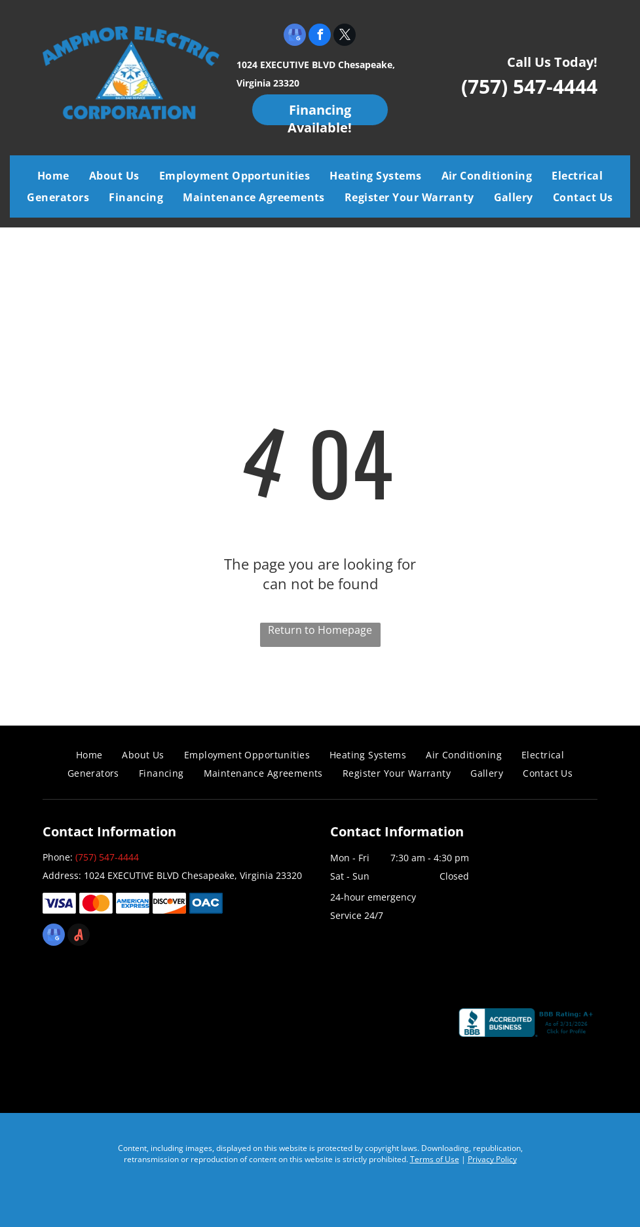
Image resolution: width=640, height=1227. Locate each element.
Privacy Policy (492, 1159)
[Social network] (78, 936)
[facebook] (320, 36)
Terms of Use (434, 1159)
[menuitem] (53, 175)
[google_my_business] (295, 36)
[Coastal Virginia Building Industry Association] (116, 1027)
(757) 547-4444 (529, 86)
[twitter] (344, 36)
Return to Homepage (320, 630)
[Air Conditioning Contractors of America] (250, 1027)
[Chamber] (384, 1027)
